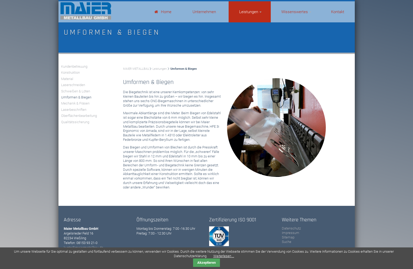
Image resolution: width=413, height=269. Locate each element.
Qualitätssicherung (75, 122)
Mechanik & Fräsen (75, 103)
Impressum (290, 233)
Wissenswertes (294, 11)
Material (67, 79)
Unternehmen (204, 11)
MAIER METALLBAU (136, 69)
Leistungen (248, 11)
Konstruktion (70, 72)
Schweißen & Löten (75, 91)
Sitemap (288, 237)
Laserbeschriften (73, 110)
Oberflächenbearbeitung (79, 116)
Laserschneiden (73, 85)
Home (166, 11)
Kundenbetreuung (74, 66)
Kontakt (337, 11)
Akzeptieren (206, 263)
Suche (286, 242)
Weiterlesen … (223, 256)
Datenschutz (291, 228)
